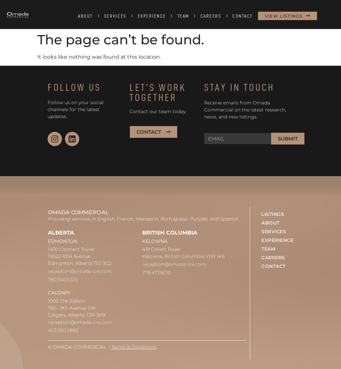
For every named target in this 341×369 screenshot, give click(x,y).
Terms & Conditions (134, 347)
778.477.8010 (156, 273)
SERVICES (115, 16)
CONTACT (242, 16)
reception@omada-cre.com (80, 271)
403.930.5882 (63, 330)
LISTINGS (272, 214)
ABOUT (85, 16)
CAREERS (210, 16)
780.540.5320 (63, 280)
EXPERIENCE (152, 16)
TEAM (183, 16)
